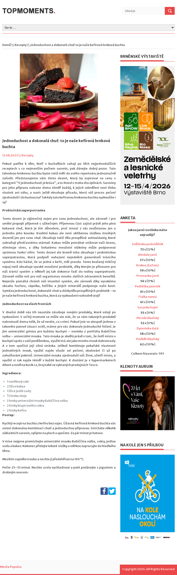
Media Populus (11, 567)
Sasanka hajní (147, 307)
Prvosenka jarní (147, 276)
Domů (6, 45)
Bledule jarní (147, 255)
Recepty (21, 45)
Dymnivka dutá (148, 328)
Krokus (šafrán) (147, 265)
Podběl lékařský (147, 339)
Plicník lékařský (147, 318)
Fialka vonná (148, 297)
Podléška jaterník (147, 286)
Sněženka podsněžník (147, 244)
